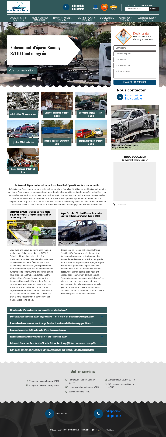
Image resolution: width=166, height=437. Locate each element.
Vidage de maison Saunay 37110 (44, 381)
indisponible (77, 5)
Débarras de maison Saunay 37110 (121, 386)
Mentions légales (88, 430)
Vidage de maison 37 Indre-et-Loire (40, 18)
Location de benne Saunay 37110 (84, 387)
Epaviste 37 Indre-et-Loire (107, 18)
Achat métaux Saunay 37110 (121, 380)
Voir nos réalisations (22, 70)
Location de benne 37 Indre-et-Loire (18, 18)
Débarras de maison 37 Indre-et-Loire (147, 18)
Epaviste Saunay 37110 (79, 391)
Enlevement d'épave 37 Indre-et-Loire (86, 18)
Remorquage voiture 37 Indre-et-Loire (62, 18)
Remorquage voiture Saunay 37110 (82, 381)
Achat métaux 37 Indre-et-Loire (125, 18)
